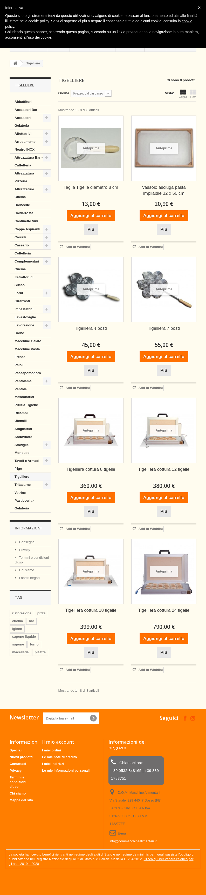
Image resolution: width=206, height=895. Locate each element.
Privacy (24, 550)
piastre (40, 652)
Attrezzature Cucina (24, 193)
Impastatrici (24, 309)
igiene (17, 629)
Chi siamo (26, 570)
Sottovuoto (23, 437)
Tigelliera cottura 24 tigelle (163, 610)
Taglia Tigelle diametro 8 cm (91, 187)
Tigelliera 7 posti (164, 328)
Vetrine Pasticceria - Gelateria (25, 500)
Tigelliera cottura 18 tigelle (90, 610)
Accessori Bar (26, 110)
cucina (17, 621)
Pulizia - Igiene (26, 405)
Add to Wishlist (77, 247)
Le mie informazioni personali (66, 770)
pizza (41, 613)
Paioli (19, 365)
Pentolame (23, 381)
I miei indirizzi (53, 764)
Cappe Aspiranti (27, 229)
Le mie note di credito (59, 757)
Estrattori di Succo (24, 281)
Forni (19, 293)
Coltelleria (23, 253)
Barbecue (22, 205)
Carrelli (20, 237)
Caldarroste (24, 213)
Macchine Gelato (28, 341)
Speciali (16, 750)
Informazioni (28, 528)
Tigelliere (22, 477)
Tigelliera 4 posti (91, 328)
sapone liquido (24, 636)
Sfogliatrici (23, 429)
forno (34, 644)
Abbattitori (23, 102)
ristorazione (21, 613)
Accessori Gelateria (23, 121)
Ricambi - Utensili (22, 417)
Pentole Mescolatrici (24, 393)
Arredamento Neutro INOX (25, 145)
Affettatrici (23, 134)
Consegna (26, 542)
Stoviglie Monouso (22, 449)
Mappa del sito (21, 800)
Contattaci (18, 764)
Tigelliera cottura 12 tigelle (163, 469)
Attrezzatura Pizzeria (24, 177)
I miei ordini (51, 750)
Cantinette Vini (26, 221)
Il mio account (58, 742)
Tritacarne (23, 485)
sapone (18, 644)
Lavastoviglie (25, 317)
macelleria (20, 652)
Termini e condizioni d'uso (18, 782)
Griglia (183, 93)
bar (31, 621)
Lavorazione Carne (24, 329)
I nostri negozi (29, 578)
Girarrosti (22, 301)
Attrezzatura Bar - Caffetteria (29, 161)
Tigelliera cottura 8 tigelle (90, 469)
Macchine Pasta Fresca (27, 353)
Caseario (22, 245)
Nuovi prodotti (21, 757)
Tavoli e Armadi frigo (27, 464)
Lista (193, 93)
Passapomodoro (28, 373)
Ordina (63, 93)
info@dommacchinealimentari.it (133, 841)
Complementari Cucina (27, 265)
